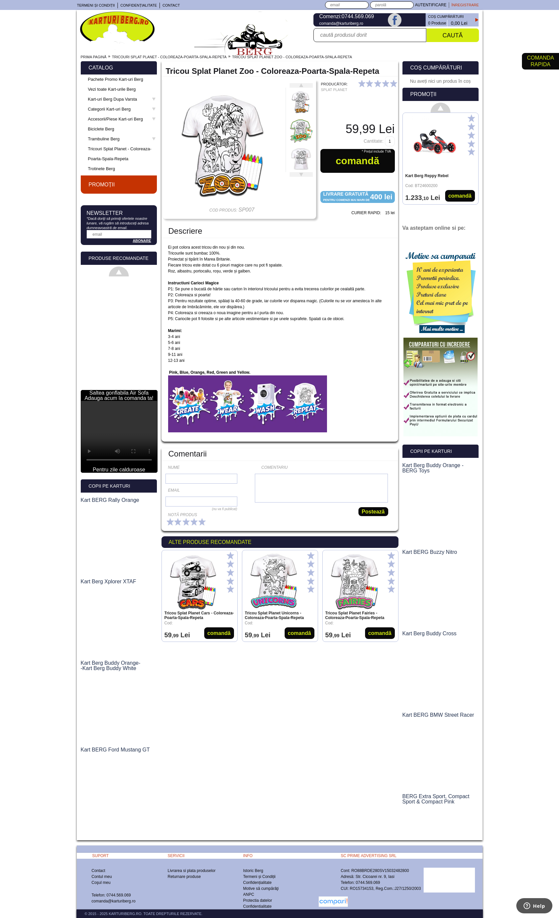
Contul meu (102, 876)
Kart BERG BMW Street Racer (438, 715)
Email (174, 490)
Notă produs (182, 514)
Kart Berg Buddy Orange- (111, 663)
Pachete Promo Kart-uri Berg (115, 79)
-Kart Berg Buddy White (108, 668)
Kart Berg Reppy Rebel (427, 175)
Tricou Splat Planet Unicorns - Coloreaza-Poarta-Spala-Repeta (274, 615)
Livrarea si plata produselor (192, 870)
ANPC (248, 894)
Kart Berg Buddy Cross (429, 633)
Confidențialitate (138, 5)
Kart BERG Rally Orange (110, 500)
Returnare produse (184, 876)
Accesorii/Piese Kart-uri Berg (122, 119)
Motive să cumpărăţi (261, 888)
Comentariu (274, 467)
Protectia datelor (257, 900)
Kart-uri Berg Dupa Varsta (122, 99)
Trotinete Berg (101, 168)
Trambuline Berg (122, 138)
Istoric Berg (253, 870)
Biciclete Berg (101, 128)
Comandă (218, 633)
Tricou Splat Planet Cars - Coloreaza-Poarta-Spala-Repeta (199, 615)
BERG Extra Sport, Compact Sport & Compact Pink (436, 799)
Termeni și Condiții (96, 5)
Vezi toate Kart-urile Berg (112, 89)
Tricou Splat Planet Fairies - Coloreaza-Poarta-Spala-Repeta (355, 615)
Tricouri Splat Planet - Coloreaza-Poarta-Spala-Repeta (120, 153)
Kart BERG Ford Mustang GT (115, 749)
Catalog (101, 68)
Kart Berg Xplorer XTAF (108, 581)
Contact (171, 5)
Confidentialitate (257, 906)
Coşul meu (101, 882)
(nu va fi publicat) (224, 509)
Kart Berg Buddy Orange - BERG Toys (433, 468)
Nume (174, 467)
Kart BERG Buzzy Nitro (429, 552)
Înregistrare (465, 5)
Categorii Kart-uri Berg (122, 109)
